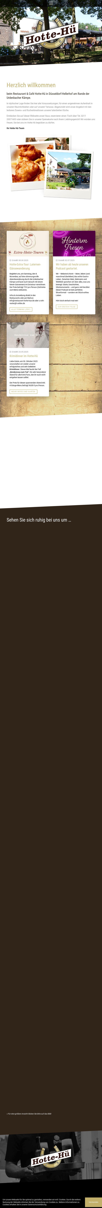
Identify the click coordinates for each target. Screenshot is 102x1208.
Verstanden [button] (93, 1202)
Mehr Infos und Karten (23, 392)
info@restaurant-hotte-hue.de (22, 301)
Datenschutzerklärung (37, 1204)
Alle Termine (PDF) (20, 309)
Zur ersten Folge (67, 307)
